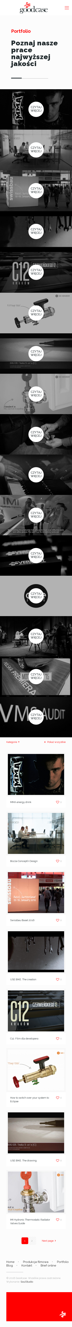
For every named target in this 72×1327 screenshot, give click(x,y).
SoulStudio (27, 1281)
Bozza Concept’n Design (24, 861)
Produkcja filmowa (35, 1262)
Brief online (48, 1265)
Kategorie (13, 742)
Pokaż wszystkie (54, 742)
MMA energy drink (20, 802)
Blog (9, 1265)
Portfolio (63, 1262)
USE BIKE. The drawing (23, 1160)
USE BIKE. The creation (23, 979)
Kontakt (27, 1265)
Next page (49, 1240)
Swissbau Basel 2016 (22, 920)
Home (10, 1262)
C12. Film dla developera (24, 1038)
